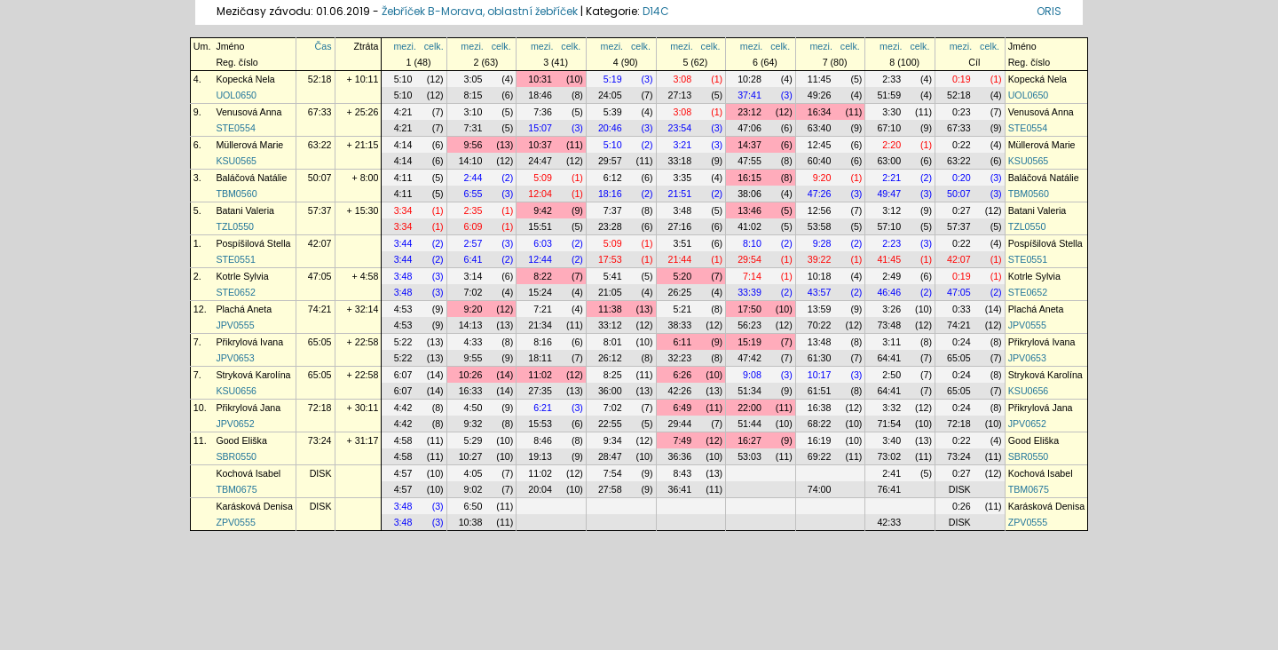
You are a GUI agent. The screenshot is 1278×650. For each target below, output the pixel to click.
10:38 (471, 522)
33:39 (749, 292)
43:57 (820, 292)
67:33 (320, 112)
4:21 (403, 112)
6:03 (542, 243)
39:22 (820, 259)
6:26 (682, 374)
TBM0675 (236, 489)
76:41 (889, 489)
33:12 (610, 325)
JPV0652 (235, 423)
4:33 (473, 342)
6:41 (473, 259)
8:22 (542, 276)
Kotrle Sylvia (242, 276)
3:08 (682, 79)
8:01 (613, 342)
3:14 (473, 276)
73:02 (889, 456)
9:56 (473, 144)
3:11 (891, 342)
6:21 (542, 407)
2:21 (891, 177)
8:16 (542, 342)
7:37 (613, 210)
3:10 (473, 112)
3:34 (403, 210)
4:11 (403, 177)
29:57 (610, 160)
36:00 (610, 390)
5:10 (403, 79)
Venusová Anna (248, 112)
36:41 (680, 489)
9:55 (473, 358)
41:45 (889, 259)
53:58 (820, 226)
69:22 (820, 456)
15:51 (540, 226)
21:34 (540, 325)
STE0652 (235, 292)
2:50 (891, 374)
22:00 (749, 407)
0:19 (961, 79)
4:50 (473, 407)
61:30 (820, 358)
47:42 (749, 358)
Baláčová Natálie (251, 177)
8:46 (542, 440)
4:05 (473, 473)
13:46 (749, 210)
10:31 (540, 79)
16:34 (820, 112)
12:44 (540, 259)
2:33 (891, 79)
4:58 (403, 440)
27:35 (540, 390)
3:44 (403, 243)
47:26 (820, 193)
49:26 (820, 95)
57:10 (889, 226)
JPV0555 (235, 325)
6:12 (613, 177)
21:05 (610, 292)
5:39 (613, 112)
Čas (323, 46)
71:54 (889, 423)
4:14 (403, 144)
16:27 (749, 440)
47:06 (749, 128)
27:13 (680, 95)
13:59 (820, 309)
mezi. (404, 46)
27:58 (610, 489)
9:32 (473, 423)
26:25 (680, 292)
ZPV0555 (235, 522)
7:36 (542, 112)
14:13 (471, 325)
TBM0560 (236, 193)
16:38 (820, 407)
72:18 (320, 407)
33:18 (680, 160)
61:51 (820, 390)
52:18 (320, 79)
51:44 (749, 423)
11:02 (540, 374)
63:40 (820, 128)
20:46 (610, 128)
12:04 (540, 193)
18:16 (610, 193)
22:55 (610, 423)
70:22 (820, 325)
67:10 (889, 128)
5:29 (473, 440)
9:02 (473, 489)
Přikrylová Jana (248, 407)
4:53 (403, 309)
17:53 (610, 259)
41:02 (749, 226)
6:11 (682, 342)
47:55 (749, 160)
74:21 (320, 309)
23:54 (680, 128)
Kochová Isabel (248, 473)
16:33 (471, 390)
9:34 (613, 440)
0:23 (961, 112)
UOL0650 (236, 95)
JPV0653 (235, 358)
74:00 (820, 489)
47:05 (320, 276)
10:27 (471, 456)
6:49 (682, 407)
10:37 (540, 144)
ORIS (1049, 11)
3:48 (682, 210)
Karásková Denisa (254, 506)
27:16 (680, 226)
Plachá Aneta (244, 309)
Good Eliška (241, 440)
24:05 (610, 95)
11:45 (820, 79)
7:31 (473, 128)
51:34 (749, 390)
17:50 (749, 309)
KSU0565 (236, 160)
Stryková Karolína (253, 374)
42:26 (680, 390)
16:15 (749, 177)
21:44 (680, 259)
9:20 (822, 177)
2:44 (473, 177)
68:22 (820, 423)
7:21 (542, 309)
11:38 (610, 309)
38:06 (749, 193)
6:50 (473, 506)
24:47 (540, 160)
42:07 (320, 243)
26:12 (610, 358)
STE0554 (235, 128)
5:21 (682, 309)
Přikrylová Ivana (249, 342)
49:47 (889, 193)
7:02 (473, 292)
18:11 (540, 358)
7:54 (613, 473)
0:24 (961, 342)
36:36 (680, 456)
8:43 (682, 473)
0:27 (961, 210)
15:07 (540, 128)
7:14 (752, 276)
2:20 (891, 144)
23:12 (749, 112)
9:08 (752, 374)
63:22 (320, 144)
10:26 (471, 374)
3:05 (473, 79)
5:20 (682, 276)
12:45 (820, 144)
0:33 (961, 309)
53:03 (749, 456)
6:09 (473, 226)
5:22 (403, 342)
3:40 (891, 440)
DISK (321, 473)
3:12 (891, 210)
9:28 (822, 243)
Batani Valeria (245, 210)
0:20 (961, 177)
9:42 (542, 210)
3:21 (682, 144)
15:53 (540, 423)
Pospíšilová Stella (253, 243)
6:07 (403, 374)
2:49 (891, 276)
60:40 (820, 160)
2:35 (473, 210)
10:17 (820, 374)
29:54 (749, 259)
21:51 (680, 193)
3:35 (682, 177)
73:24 (320, 440)
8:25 (613, 374)
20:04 (540, 489)
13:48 (820, 342)
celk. (434, 46)
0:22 (961, 144)
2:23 (891, 243)
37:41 (749, 95)
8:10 (752, 243)
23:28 (610, 226)
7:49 (682, 440)
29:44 (680, 423)
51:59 (889, 95)
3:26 (891, 309)
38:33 (680, 325)
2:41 (891, 473)
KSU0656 (236, 390)
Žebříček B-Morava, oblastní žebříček (480, 11)
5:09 (542, 177)
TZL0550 (235, 226)
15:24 (540, 292)
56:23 (749, 325)
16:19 (820, 440)
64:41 (889, 358)
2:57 (473, 243)
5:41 (613, 276)
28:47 (610, 456)
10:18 (820, 276)
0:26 (961, 506)
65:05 (320, 342)
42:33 (889, 522)
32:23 (680, 358)
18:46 (540, 95)
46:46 (889, 292)
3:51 (682, 243)
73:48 (889, 325)
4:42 (403, 407)
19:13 (540, 456)
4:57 (403, 473)
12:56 (820, 210)
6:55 (473, 193)
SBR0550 (236, 456)
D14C (656, 11)
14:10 (471, 160)
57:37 (320, 210)
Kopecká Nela (245, 79)
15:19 (749, 342)
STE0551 (235, 259)
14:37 (749, 144)
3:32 (891, 407)
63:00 (889, 160)
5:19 (613, 79)
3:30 (891, 112)
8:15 (473, 95)
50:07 (320, 177)
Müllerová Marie (249, 144)
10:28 (749, 79)
